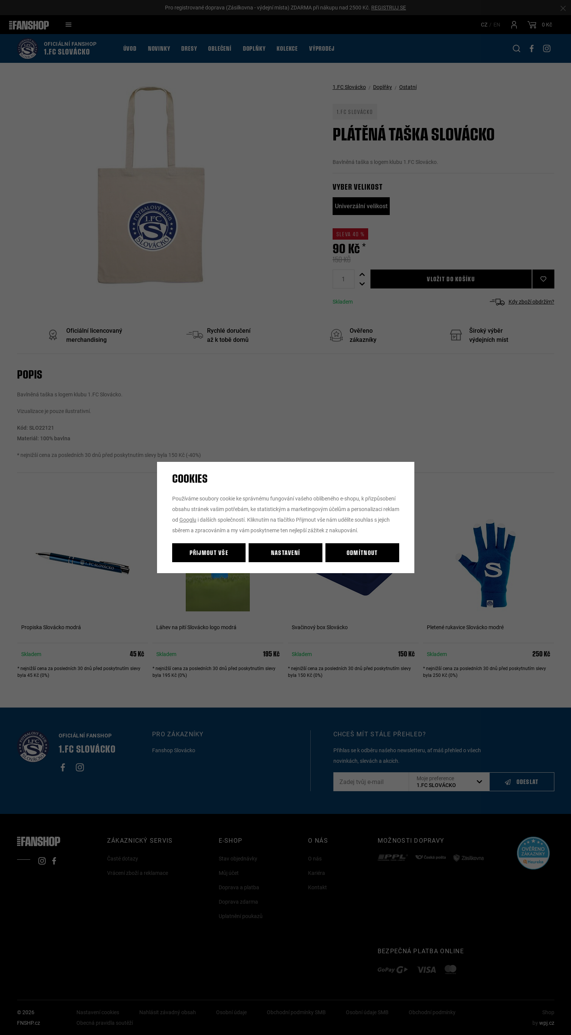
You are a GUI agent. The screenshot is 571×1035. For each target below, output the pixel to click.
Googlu (187, 519)
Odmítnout (362, 552)
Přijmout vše (209, 552)
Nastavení (285, 552)
